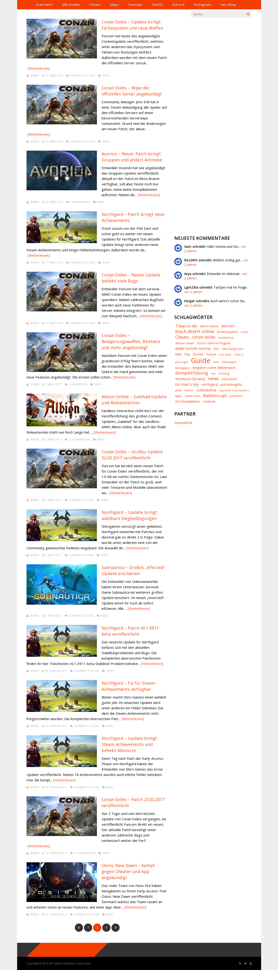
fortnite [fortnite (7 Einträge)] (211, 354)
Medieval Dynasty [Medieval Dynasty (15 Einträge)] (190, 379)
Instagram (202, 4)
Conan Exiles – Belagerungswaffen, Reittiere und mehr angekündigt (131, 341)
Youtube (135, 4)
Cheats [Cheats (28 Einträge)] (182, 337)
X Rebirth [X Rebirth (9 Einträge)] (209, 401)
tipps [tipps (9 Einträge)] (178, 395)
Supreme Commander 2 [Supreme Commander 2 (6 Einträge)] (234, 390)
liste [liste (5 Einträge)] (213, 373)
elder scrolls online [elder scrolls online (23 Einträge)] (193, 348)
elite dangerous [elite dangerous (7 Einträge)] (232, 349)
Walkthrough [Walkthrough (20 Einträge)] (215, 395)
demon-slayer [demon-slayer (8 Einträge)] (184, 343)
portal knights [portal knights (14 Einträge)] (231, 384)
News (105, 75)
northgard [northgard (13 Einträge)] (210, 384)
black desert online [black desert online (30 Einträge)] (194, 331)
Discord (178, 4)
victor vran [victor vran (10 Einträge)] (192, 395)
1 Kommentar (78, 384)
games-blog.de (64, 963)
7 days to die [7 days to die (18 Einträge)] (186, 326)
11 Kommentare (79, 439)
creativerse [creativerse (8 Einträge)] (226, 337)
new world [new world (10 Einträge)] (229, 379)
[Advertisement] (209, 89)
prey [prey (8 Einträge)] (178, 390)
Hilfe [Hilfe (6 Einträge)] (216, 362)
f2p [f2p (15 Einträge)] (187, 354)
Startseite (44, 4)
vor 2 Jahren (193, 292)
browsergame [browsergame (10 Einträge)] (227, 331)
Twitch (157, 4)
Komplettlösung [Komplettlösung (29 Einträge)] (191, 373)
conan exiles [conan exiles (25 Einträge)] (203, 337)
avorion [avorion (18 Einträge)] (228, 326)
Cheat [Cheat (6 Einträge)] (244, 332)
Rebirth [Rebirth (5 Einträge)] (189, 390)
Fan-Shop (228, 4)
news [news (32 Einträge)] (213, 378)
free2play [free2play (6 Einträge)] (225, 354)
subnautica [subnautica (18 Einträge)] (206, 390)
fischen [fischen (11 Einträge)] (198, 354)
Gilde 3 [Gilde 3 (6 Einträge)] (238, 354)
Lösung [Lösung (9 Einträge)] (224, 373)
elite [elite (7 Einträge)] (216, 349)
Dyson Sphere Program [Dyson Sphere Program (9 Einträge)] (214, 343)
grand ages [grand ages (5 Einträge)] (181, 362)
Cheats (95, 4)
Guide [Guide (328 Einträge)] (200, 360)
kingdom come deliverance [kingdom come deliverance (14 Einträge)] (214, 367)
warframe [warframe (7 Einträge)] (236, 396)
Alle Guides (71, 4)
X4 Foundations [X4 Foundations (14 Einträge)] (187, 401)
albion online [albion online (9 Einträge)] (209, 326)
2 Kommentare (80, 202)
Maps (114, 4)
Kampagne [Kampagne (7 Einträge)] (229, 362)
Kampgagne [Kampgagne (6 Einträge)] (182, 368)
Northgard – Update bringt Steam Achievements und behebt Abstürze (129, 744)
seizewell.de (183, 422)
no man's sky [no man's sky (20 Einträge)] (187, 384)
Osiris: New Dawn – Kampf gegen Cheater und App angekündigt (128, 871)
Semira (34, 75)
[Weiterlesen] (39, 68)
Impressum (84, 963)
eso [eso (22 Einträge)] (178, 354)
